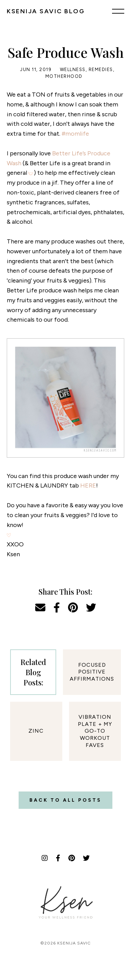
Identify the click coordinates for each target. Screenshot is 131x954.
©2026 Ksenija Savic (65, 943)
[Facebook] (58, 858)
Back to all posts (65, 800)
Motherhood (64, 76)
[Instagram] (44, 858)
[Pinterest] (71, 858)
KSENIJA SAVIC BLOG (46, 11)
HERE (88, 485)
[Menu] (118, 11)
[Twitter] (86, 858)
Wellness (73, 69)
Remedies (101, 69)
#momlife (75, 133)
